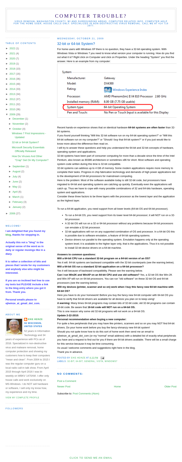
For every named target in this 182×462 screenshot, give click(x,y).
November (19, 123)
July (15, 176)
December (19, 118)
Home (117, 386)
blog (8, 234)
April (15, 191)
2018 (12, 68)
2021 (12, 53)
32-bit (70, 361)
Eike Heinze (35, 319)
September (19, 166)
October (17, 128)
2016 (12, 78)
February (18, 201)
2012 (12, 99)
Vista (100, 361)
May (15, 186)
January (17, 207)
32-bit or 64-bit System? (25, 142)
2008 (12, 213)
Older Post (170, 386)
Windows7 (111, 361)
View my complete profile (22, 398)
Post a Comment (66, 381)
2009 (12, 114)
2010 (12, 109)
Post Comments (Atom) (86, 393)
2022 (12, 48)
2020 (12, 58)
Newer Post (63, 386)
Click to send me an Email (91, 457)
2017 (12, 73)
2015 (12, 83)
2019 (12, 63)
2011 (12, 104)
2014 (12, 89)
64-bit (79, 361)
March (16, 196)
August (17, 171)
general (89, 361)
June (16, 181)
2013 (12, 94)
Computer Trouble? (91, 16)
